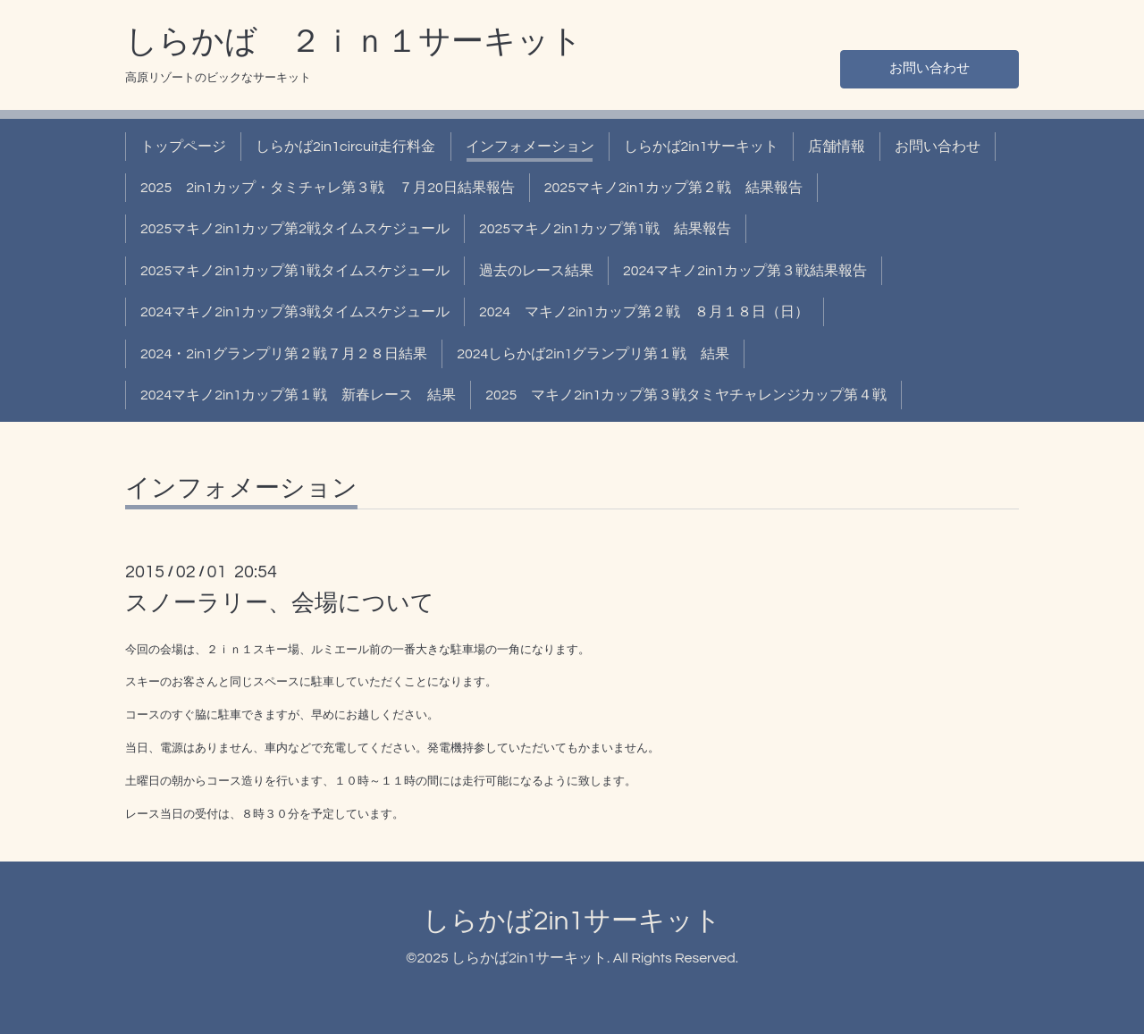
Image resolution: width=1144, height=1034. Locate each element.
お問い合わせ (929, 68)
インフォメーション (530, 146)
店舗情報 (836, 146)
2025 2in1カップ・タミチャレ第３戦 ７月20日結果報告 (327, 188)
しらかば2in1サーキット (701, 146)
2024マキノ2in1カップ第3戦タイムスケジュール (295, 312)
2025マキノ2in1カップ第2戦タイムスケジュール (295, 229)
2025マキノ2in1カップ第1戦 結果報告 (605, 229)
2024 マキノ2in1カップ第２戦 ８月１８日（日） (644, 312)
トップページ (183, 146)
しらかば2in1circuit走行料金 (346, 146)
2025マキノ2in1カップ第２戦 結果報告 (673, 188)
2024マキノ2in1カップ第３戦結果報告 (745, 271)
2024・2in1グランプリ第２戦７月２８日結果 (283, 354)
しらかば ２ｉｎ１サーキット (354, 42)
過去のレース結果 (536, 271)
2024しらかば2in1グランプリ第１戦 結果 (593, 354)
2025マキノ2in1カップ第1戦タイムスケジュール (295, 271)
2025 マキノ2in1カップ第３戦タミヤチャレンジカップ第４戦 (686, 395)
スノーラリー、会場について (279, 603)
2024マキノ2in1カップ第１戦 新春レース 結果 (298, 395)
